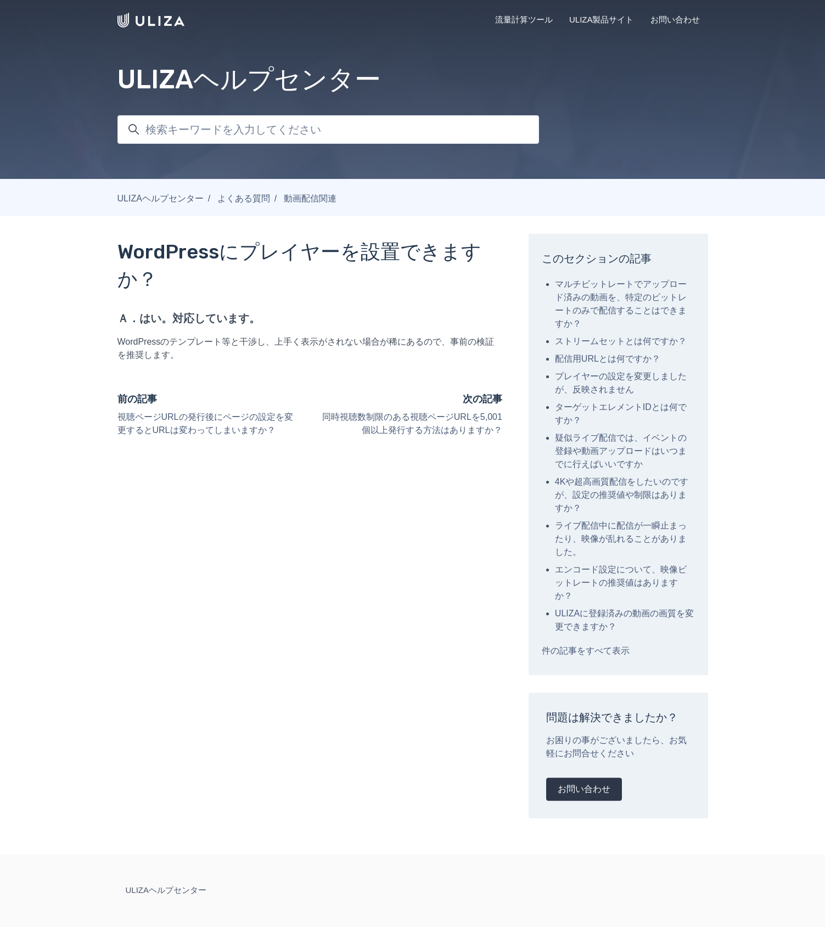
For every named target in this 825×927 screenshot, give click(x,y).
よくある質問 (243, 198)
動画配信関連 (310, 198)
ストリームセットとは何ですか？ (621, 341)
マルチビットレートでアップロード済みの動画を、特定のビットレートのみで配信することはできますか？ (621, 303)
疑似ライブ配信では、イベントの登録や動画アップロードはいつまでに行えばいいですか (621, 451)
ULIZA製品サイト (601, 19)
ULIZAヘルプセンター (160, 198)
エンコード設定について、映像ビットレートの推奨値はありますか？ (621, 582)
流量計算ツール (524, 19)
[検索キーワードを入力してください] (328, 129)
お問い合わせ (675, 19)
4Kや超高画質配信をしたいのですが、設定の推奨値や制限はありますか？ (622, 495)
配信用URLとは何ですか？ (607, 358)
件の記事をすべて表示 (586, 650)
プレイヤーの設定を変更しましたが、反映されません (621, 383)
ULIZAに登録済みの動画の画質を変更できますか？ (624, 620)
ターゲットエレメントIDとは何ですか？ (621, 413)
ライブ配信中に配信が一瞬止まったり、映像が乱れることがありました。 (621, 539)
